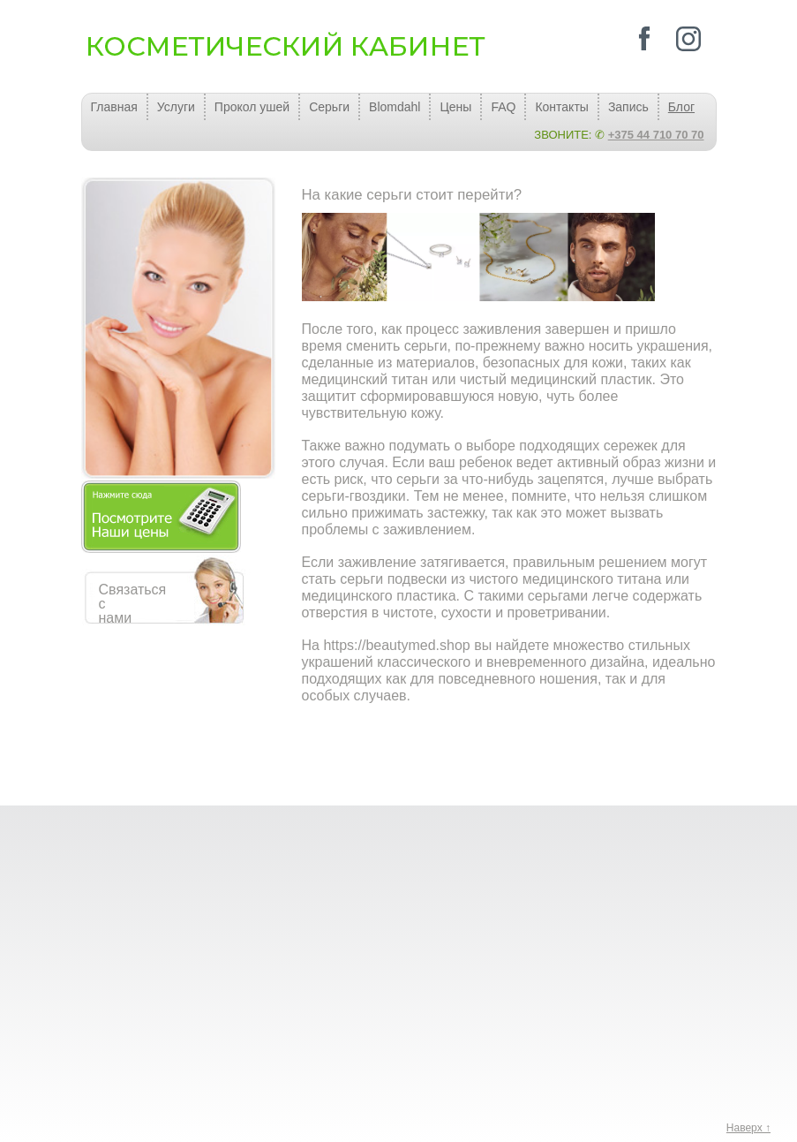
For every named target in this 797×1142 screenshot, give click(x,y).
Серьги (329, 107)
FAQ (503, 107)
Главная (114, 107)
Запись (628, 107)
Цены (455, 107)
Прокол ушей (251, 107)
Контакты (561, 107)
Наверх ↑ (748, 1128)
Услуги (176, 107)
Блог (681, 107)
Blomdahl (394, 107)
